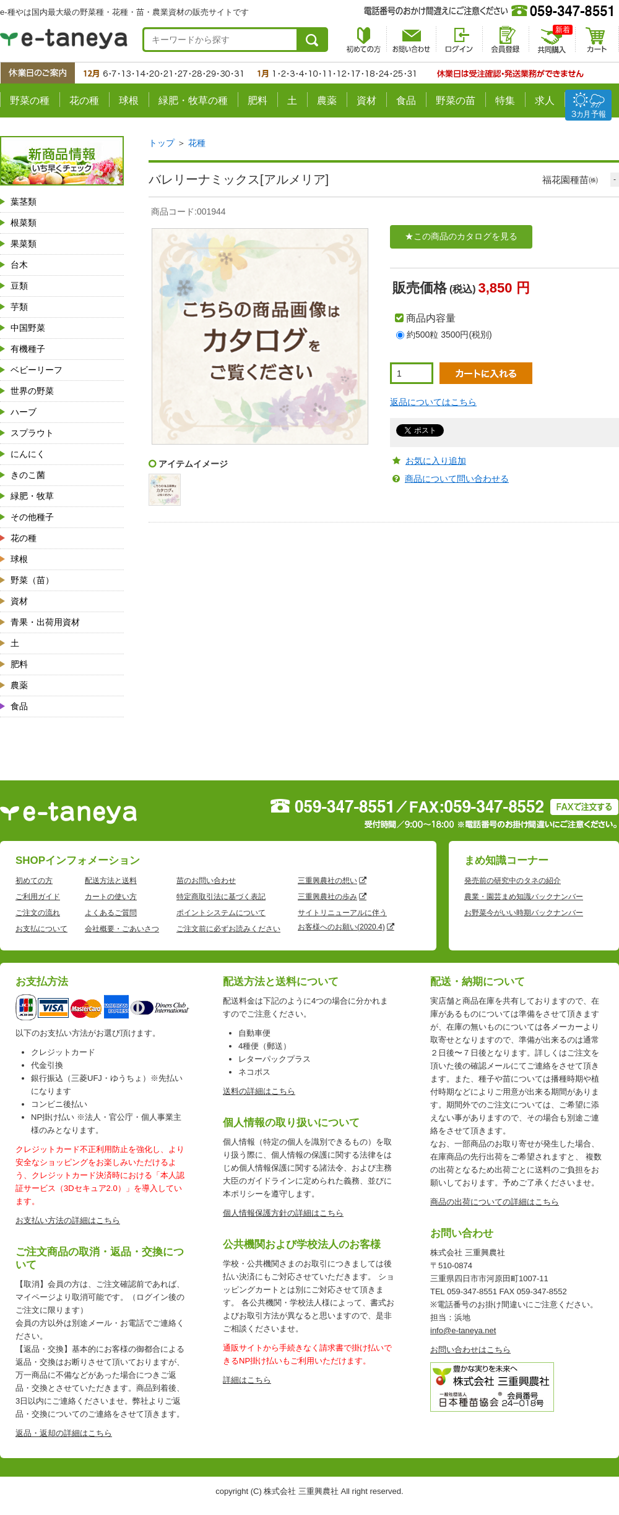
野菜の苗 (455, 100)
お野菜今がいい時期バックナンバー (523, 912)
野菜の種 (30, 100)
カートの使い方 (111, 896)
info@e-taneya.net (463, 1330)
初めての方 (34, 880)
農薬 (327, 100)
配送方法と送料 (111, 880)
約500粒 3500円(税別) (449, 334)
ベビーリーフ (37, 370)
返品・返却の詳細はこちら (63, 1433)
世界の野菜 (32, 391)
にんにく (28, 454)
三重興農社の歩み (327, 896)
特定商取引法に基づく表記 (221, 896)
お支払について (41, 928)
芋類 (19, 307)
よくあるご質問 (111, 912)
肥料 (257, 100)
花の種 (84, 100)
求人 (545, 100)
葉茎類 (24, 202)
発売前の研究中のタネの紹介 (512, 880)
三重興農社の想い (327, 880)
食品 (406, 100)
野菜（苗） (32, 580)
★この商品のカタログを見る (461, 236)
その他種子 (32, 517)
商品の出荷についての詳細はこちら (494, 1201)
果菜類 (24, 244)
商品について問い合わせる (457, 479)
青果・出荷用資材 (45, 622)
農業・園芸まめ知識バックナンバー (523, 896)
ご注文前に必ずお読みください (228, 928)
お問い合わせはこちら (470, 1349)
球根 (129, 100)
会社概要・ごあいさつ (122, 928)
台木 (19, 265)
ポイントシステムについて (221, 912)
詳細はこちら (247, 1380)
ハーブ (24, 412)
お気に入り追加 (435, 461)
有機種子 (28, 349)
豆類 (19, 286)
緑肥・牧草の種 (193, 100)
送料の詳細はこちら (259, 1091)
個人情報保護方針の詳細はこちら (283, 1213)
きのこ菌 (28, 475)
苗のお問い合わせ (206, 880)
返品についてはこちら (433, 402)
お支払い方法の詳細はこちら (67, 1220)
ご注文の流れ (37, 912)
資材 (366, 100)
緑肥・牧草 (32, 496)
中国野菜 (28, 328)
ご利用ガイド (37, 896)
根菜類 (24, 223)
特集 (505, 100)
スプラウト (32, 433)
